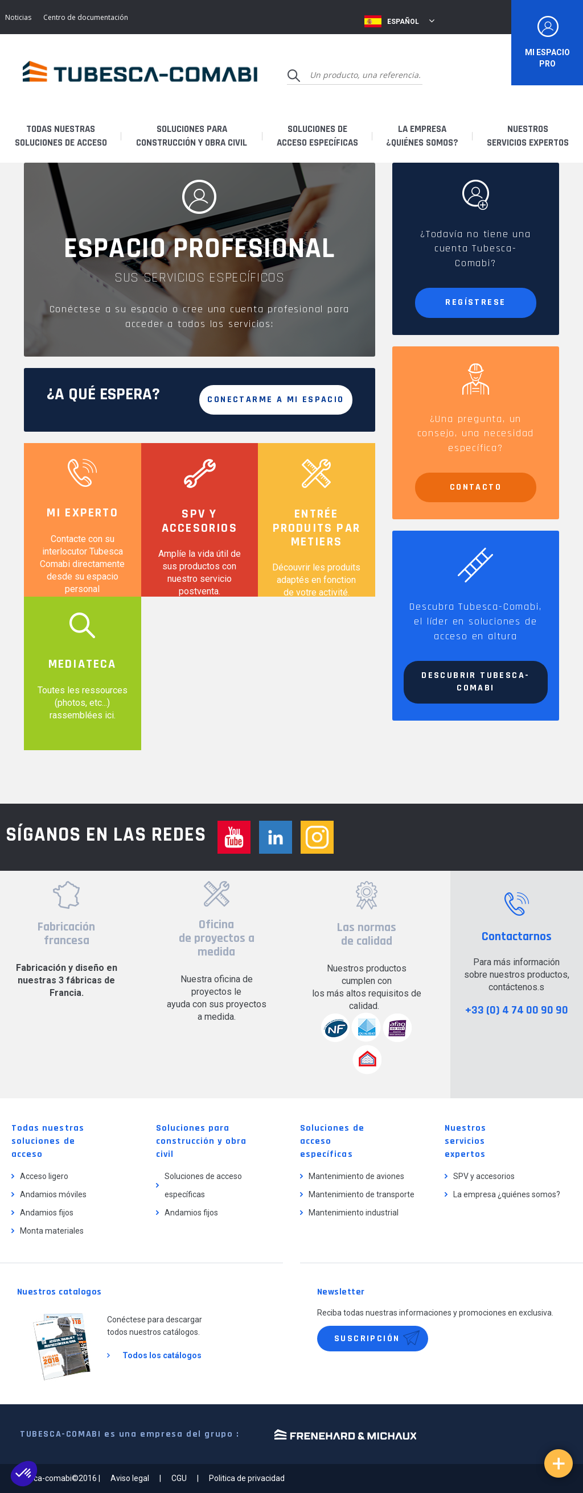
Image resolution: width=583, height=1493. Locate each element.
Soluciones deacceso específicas (317, 136)
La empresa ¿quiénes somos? (506, 1194)
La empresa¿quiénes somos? (422, 136)
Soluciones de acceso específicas (203, 1185)
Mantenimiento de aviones (356, 1176)
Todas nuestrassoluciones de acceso (61, 136)
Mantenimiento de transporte (361, 1194)
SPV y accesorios (484, 1176)
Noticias (18, 17)
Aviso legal (129, 1478)
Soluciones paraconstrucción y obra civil (191, 136)
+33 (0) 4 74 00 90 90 (516, 1010)
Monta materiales (52, 1230)
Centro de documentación (85, 17)
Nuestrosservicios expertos (528, 136)
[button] (24, 1473)
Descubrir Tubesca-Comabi (475, 681)
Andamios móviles (53, 1194)
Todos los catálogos (162, 1355)
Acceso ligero (44, 1176)
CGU (179, 1478)
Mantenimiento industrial (354, 1212)
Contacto (476, 487)
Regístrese (475, 302)
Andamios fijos (46, 1212)
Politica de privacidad (247, 1478)
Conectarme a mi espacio (275, 400)
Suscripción (367, 1339)
